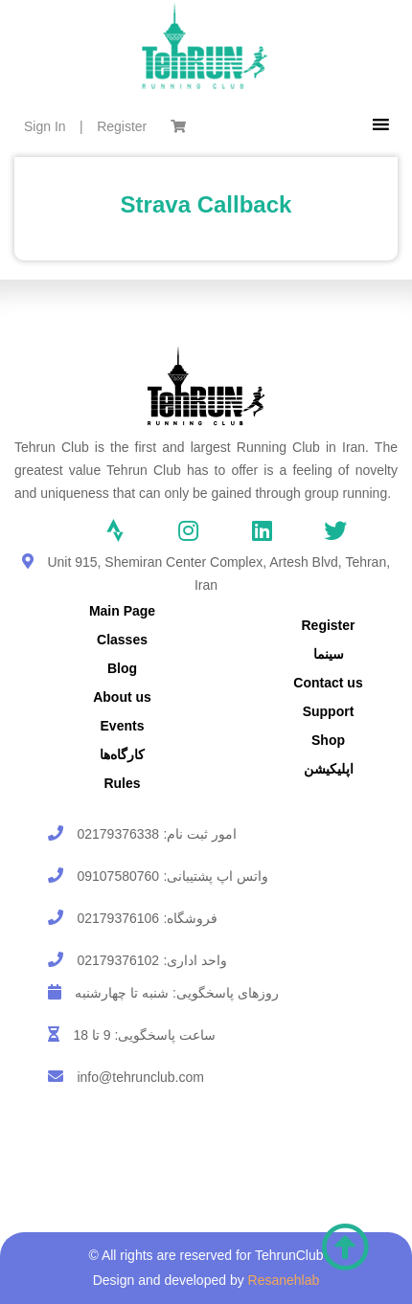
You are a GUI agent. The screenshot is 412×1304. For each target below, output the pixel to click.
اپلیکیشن (329, 768)
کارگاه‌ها (122, 754)
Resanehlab (284, 1280)
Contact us (327, 682)
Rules (121, 783)
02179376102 (118, 960)
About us (122, 697)
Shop (328, 740)
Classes (122, 639)
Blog (122, 668)
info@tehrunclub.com (140, 1077)
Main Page (122, 610)
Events (123, 725)
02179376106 (118, 918)
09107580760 (118, 876)
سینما (328, 654)
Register (122, 126)
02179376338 (118, 834)
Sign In (45, 126)
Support (329, 711)
